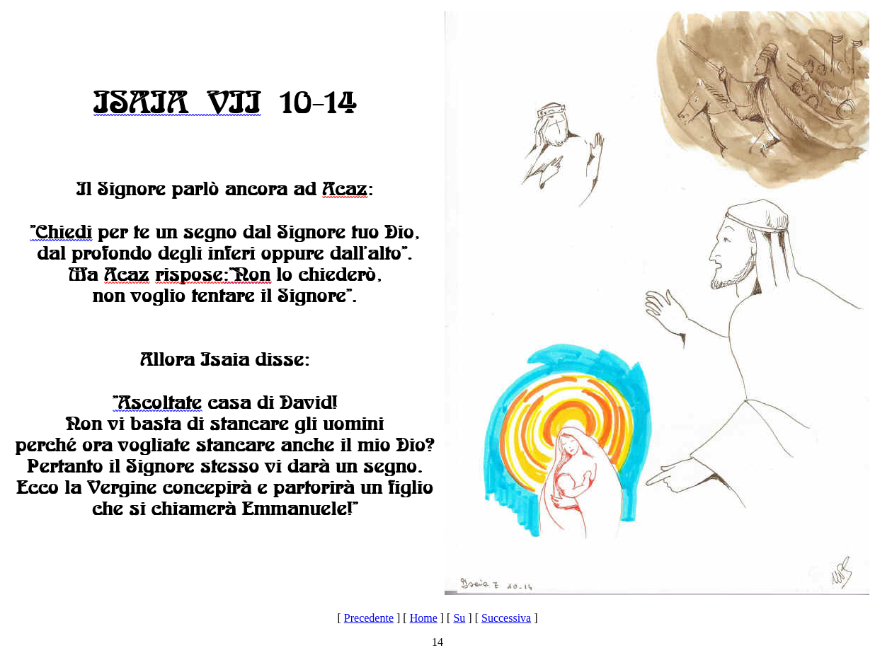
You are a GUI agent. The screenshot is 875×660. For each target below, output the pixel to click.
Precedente (369, 618)
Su (459, 618)
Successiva (506, 618)
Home (423, 618)
